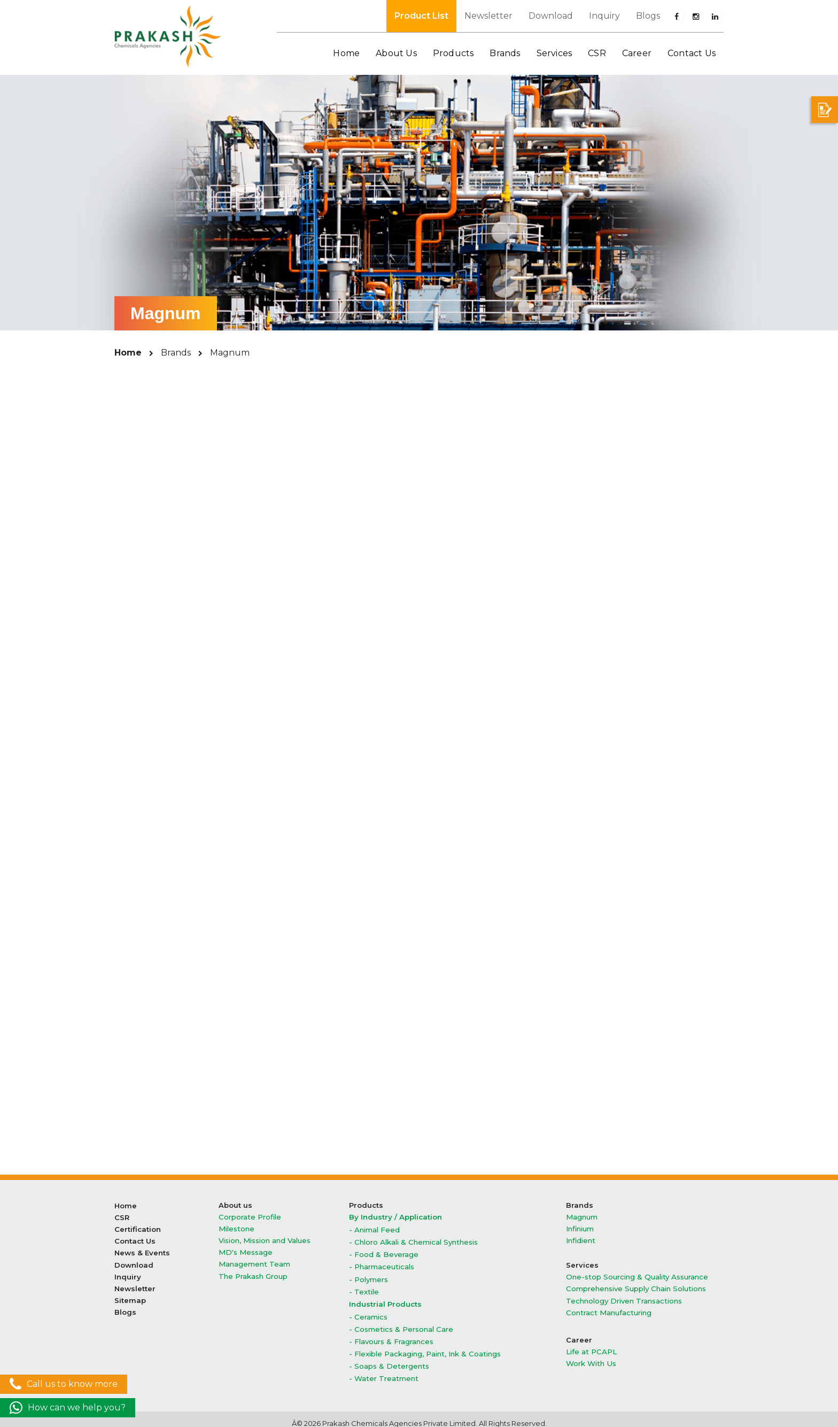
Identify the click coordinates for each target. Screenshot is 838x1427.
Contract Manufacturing (608, 1309)
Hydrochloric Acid (215, 779)
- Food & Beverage (383, 1252)
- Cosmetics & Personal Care (400, 1324)
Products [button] (453, 53)
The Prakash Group (253, 1273)
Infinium (580, 1228)
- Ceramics (368, 1312)
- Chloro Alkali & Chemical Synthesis (413, 1241)
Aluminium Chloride (215, 655)
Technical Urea (215, 1020)
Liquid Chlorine (418, 810)
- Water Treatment (383, 1371)
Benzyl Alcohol (622, 655)
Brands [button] (505, 53)
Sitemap (130, 1295)
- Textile (364, 1288)
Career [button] (636, 53)
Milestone (236, 1228)
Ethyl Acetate (419, 989)
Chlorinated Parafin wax (215, 748)
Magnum (581, 1217)
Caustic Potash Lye (622, 686)
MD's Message (245, 1250)
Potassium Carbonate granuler (622, 841)
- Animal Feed (374, 1229)
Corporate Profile (250, 1217)
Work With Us (590, 1358)
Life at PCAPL (591, 1347)
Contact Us (692, 53)
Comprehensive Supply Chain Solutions (635, 1286)
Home (346, 53)
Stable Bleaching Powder (419, 903)
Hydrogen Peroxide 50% (622, 779)
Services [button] (554, 53)
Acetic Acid (215, 989)
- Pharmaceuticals (381, 1264)
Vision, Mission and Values (264, 1239)
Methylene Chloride (622, 810)
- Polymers (368, 1276)
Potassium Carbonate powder (216, 872)
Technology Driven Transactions (623, 1297)
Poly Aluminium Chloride (419, 841)
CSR (121, 1217)
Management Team (254, 1262)
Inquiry (604, 16)
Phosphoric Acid (215, 841)
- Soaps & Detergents (389, 1359)
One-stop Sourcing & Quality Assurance (637, 1275)
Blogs (648, 16)
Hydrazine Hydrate (623, 748)
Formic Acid (622, 989)
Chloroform (419, 748)
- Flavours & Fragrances (391, 1335)
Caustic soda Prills (622, 717)
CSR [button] (597, 53)
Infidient (580, 1239)
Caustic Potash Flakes (418, 686)
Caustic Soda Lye (419, 717)
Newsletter (488, 16)
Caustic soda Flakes (215, 717)
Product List (421, 16)
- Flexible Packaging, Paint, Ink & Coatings (424, 1347)
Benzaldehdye (419, 655)
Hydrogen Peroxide (419, 779)
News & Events (141, 1250)
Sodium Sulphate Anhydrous (215, 903)
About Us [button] (396, 53)
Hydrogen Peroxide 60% (215, 810)
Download (551, 16)
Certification (137, 1228)
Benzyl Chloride (215, 686)
